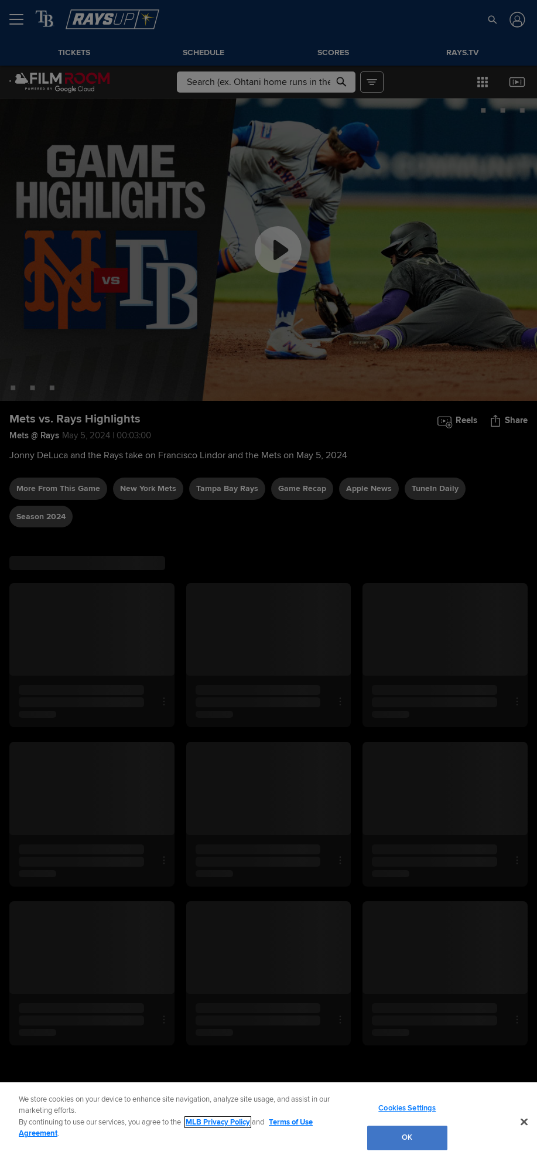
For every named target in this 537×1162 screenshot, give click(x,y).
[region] (268, 1122)
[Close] (524, 1121)
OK (407, 1137)
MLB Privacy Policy (218, 1122)
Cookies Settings (407, 1108)
